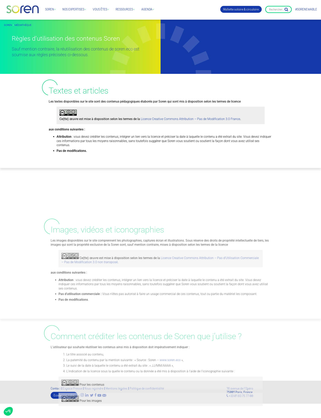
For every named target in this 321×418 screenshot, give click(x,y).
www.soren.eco (170, 407)
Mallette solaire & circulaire (241, 9)
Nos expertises (73, 9)
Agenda (146, 9)
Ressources (124, 9)
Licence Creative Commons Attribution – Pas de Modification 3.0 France (190, 121)
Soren (49, 9)
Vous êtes (100, 9)
